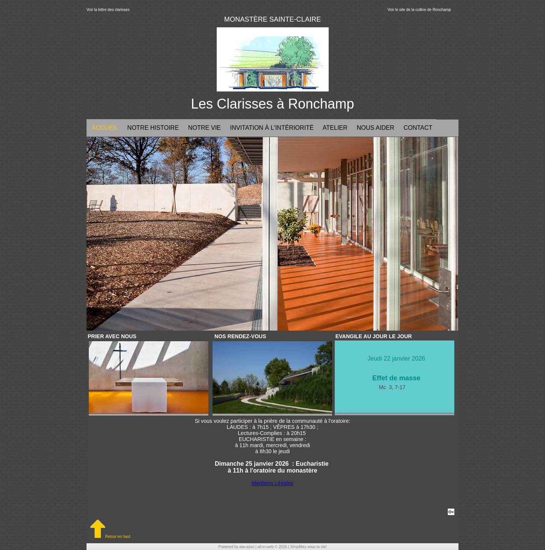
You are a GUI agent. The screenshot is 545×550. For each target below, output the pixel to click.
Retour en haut (110, 536)
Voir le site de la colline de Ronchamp (419, 10)
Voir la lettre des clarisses (108, 10)
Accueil (104, 127)
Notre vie (203, 127)
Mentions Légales (272, 483)
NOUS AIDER (374, 127)
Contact (417, 127)
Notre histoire (152, 127)
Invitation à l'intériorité (271, 127)
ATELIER (334, 127)
